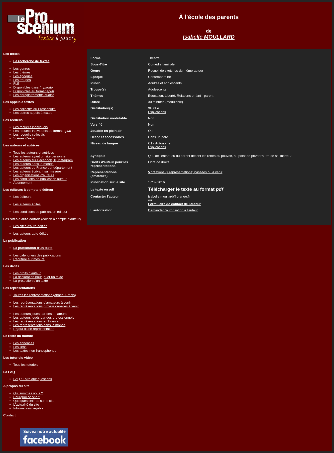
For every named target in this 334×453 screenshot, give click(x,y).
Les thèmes (22, 72)
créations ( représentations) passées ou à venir (185, 172)
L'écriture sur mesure (29, 259)
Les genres (21, 68)
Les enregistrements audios (33, 95)
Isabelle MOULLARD (209, 37)
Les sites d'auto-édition (30, 226)
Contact (9, 415)
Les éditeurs (22, 197)
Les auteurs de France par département (42, 167)
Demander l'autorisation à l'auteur (173, 210)
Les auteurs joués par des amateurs (40, 314)
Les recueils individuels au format (42, 131)
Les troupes (22, 80)
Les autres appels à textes (32, 113)
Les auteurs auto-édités (30, 233)
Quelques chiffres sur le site (33, 401)
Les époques (22, 76)
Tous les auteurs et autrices (33, 152)
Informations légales (28, 408)
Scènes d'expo (24, 138)
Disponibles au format (33, 91)
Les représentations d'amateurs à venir (42, 302)
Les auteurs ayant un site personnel (39, 156)
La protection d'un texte (30, 281)
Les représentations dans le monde (39, 325)
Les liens (20, 347)
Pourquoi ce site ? (26, 397)
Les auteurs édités (27, 204)
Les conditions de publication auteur (40, 179)
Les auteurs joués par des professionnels (43, 317)
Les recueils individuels (30, 127)
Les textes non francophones (34, 350)
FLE (16, 83)
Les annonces (23, 343)
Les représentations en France (36, 321)
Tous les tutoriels (25, 365)
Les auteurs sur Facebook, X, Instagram (43, 160)
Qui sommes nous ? (28, 393)
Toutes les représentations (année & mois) (44, 295)
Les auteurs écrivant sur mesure (37, 171)
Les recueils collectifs (29, 134)
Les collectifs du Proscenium (34, 109)
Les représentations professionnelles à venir (46, 306)
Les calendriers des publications (37, 255)
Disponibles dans (33, 87)
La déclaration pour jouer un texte (38, 277)
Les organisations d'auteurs (33, 175)
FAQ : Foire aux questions (32, 379)
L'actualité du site (26, 404)
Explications (157, 112)
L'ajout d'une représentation (33, 329)
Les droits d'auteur (27, 273)
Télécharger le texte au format (185, 189)
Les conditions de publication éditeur (40, 212)
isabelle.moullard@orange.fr (169, 196)
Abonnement (22, 183)
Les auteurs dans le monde (33, 164)
